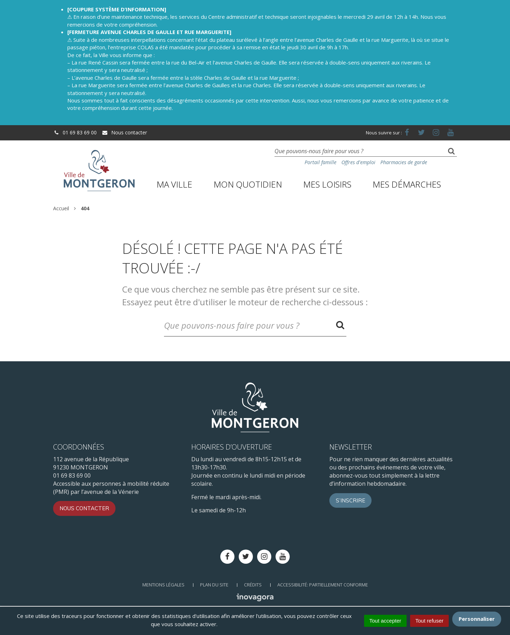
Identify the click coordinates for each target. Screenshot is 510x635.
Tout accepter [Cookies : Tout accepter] (385, 621)
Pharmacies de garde (403, 162)
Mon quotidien (248, 184)
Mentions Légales (163, 584)
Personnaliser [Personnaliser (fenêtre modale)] (477, 618)
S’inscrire (350, 500)
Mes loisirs (327, 184)
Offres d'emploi (358, 162)
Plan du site (214, 584)
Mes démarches (407, 184)
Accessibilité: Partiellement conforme (322, 584)
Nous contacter (124, 132)
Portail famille (320, 162)
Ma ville (174, 184)
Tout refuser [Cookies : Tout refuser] (429, 621)
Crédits (253, 584)
